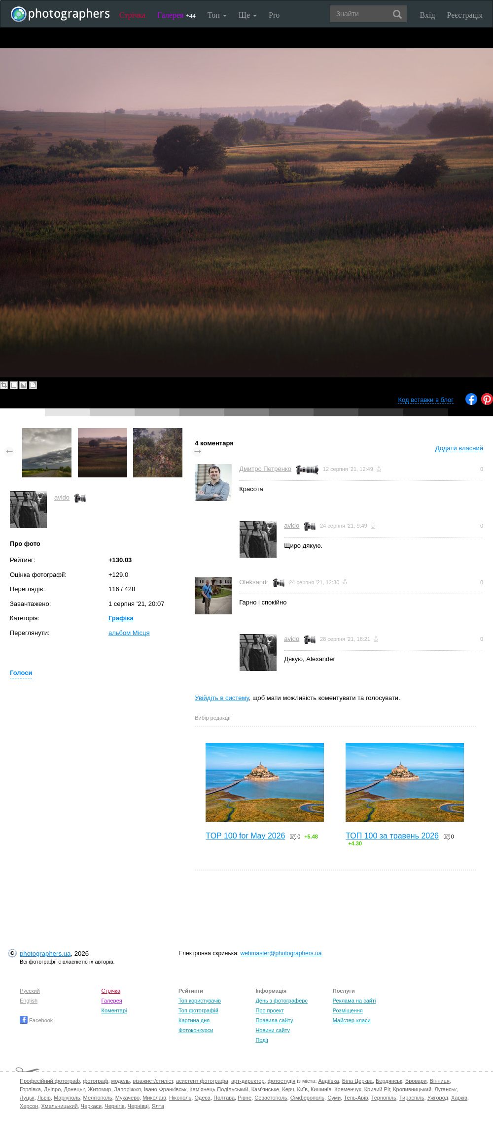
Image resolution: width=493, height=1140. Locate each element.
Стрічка (132, 15)
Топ (217, 15)
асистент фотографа (202, 1081)
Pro (274, 15)
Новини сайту (272, 1030)
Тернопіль (383, 1098)
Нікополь (180, 1098)
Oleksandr (253, 582)
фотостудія (282, 1081)
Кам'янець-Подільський (218, 1089)
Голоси (21, 672)
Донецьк (74, 1089)
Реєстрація (465, 15)
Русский (30, 991)
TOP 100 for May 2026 (245, 836)
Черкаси (91, 1106)
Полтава (224, 1098)
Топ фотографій (198, 1010)
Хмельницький (59, 1106)
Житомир (99, 1089)
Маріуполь (67, 1098)
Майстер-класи (352, 1020)
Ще (248, 15)
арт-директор (248, 1081)
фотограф (95, 1081)
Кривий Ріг (377, 1089)
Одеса (202, 1098)
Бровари (416, 1081)
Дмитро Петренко (265, 468)
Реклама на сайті (354, 1001)
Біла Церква (357, 1081)
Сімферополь (307, 1098)
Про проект (269, 1010)
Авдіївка (328, 1081)
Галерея (176, 15)
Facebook (36, 1020)
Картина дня (194, 1020)
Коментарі (114, 1010)
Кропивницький (412, 1089)
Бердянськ (389, 1081)
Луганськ (445, 1089)
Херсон (29, 1106)
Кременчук (347, 1089)
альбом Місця (129, 633)
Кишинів (321, 1089)
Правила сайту (274, 1020)
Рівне (244, 1098)
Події (261, 1040)
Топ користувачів (199, 1001)
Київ (302, 1089)
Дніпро (52, 1089)
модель (120, 1081)
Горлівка (30, 1089)
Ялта (158, 1106)
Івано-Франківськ (165, 1089)
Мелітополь (97, 1098)
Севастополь (270, 1098)
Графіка (121, 618)
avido (62, 497)
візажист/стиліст (153, 1081)
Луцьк (27, 1098)
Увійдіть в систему (222, 698)
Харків (459, 1098)
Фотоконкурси (195, 1030)
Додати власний (459, 448)
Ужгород (437, 1098)
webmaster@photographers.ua (281, 953)
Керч (288, 1089)
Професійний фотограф (50, 1081)
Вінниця (440, 1081)
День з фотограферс (281, 1001)
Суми (334, 1098)
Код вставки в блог (426, 399)
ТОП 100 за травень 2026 (392, 836)
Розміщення (348, 1010)
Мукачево (127, 1098)
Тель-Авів (356, 1098)
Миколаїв (154, 1098)
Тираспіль (411, 1098)
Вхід (427, 15)
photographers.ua (45, 953)
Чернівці (138, 1106)
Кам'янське (265, 1089)
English (28, 1001)
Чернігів (114, 1106)
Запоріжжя (127, 1089)
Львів (44, 1098)
